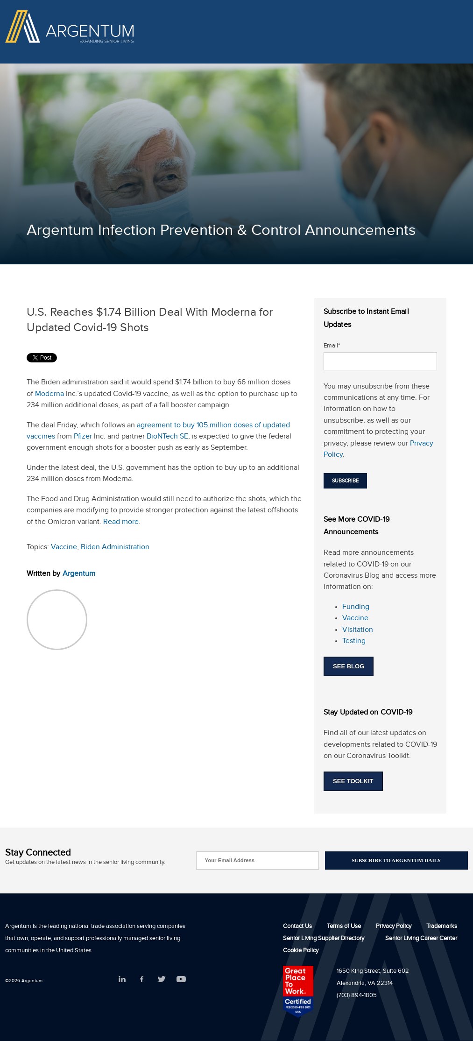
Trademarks (441, 927)
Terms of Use (344, 927)
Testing (354, 642)
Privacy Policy (393, 927)
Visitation (357, 631)
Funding (355, 608)
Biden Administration (115, 548)
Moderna (49, 395)
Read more (121, 523)
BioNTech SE (167, 437)
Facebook (142, 979)
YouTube (181, 979)
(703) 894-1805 (357, 996)
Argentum (79, 575)
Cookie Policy (300, 951)
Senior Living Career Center (421, 939)
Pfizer (83, 437)
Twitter (161, 979)
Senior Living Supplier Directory (323, 939)
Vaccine (64, 548)
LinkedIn (122, 979)
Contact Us (297, 927)
